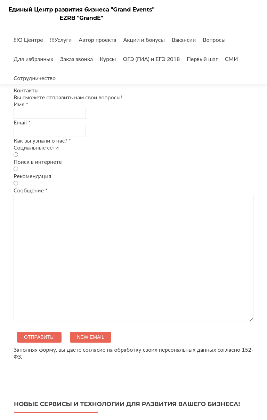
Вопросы (214, 39)
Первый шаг (202, 58)
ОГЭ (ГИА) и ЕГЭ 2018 (151, 58)
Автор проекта (97, 39)
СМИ (231, 58)
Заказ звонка (76, 58)
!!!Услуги (61, 39)
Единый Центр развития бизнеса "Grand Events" (81, 9)
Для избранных (33, 58)
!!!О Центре (28, 39)
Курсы (108, 58)
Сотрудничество (35, 78)
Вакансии (184, 39)
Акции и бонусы (144, 39)
